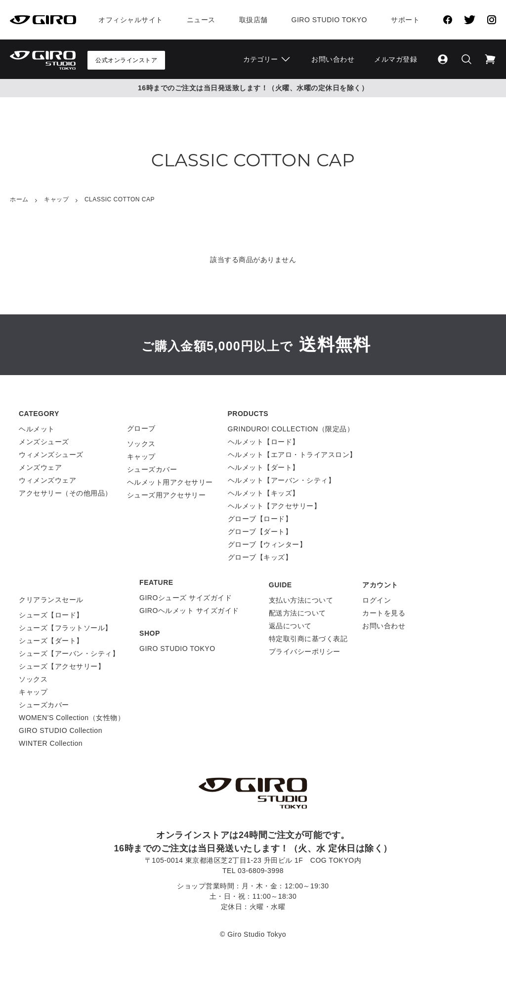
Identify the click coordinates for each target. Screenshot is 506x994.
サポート (405, 20)
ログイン (376, 600)
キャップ (56, 199)
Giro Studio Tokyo (329, 20)
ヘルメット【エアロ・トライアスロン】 (292, 455)
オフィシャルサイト (130, 20)
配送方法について (297, 613)
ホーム (19, 199)
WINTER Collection (51, 743)
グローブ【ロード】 (260, 519)
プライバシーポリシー (304, 651)
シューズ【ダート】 (51, 641)
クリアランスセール (51, 600)
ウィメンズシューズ (51, 455)
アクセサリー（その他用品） (65, 493)
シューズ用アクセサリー (166, 495)
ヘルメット (37, 429)
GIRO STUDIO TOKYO (177, 648)
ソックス (141, 444)
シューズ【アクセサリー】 (62, 666)
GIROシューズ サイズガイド (185, 598)
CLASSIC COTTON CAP (119, 199)
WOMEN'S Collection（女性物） (72, 718)
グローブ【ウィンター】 (267, 544)
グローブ (141, 428)
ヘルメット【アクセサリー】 (274, 506)
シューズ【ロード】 (51, 615)
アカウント (380, 585)
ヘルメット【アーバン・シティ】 (282, 480)
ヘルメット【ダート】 (263, 467)
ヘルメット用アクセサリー (170, 482)
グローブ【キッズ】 (260, 557)
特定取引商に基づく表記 (308, 639)
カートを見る (383, 613)
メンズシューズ (44, 442)
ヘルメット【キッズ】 (263, 493)
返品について (290, 626)
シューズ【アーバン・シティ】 (69, 653)
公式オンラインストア (126, 60)
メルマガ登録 (395, 59)
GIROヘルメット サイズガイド (189, 610)
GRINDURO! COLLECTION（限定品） (291, 429)
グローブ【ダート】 (260, 531)
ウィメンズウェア (47, 480)
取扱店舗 (253, 20)
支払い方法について (301, 600)
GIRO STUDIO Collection (60, 730)
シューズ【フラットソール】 (65, 628)
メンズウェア (40, 467)
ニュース (201, 20)
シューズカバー (152, 469)
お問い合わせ (332, 59)
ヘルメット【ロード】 (263, 442)
